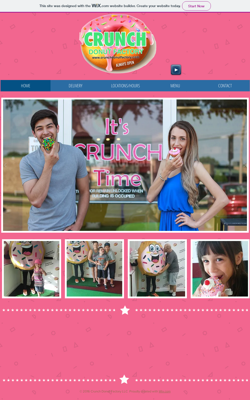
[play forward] (243, 268)
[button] (125, 165)
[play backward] (8, 268)
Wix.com (165, 391)
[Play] (176, 70)
